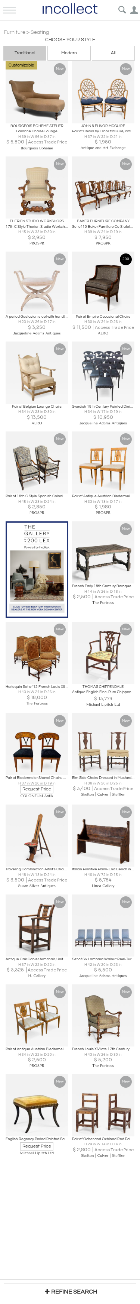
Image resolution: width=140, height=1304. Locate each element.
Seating (40, 32)
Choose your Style (70, 39)
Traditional (25, 53)
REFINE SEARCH (70, 1291)
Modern (69, 53)
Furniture (14, 32)
